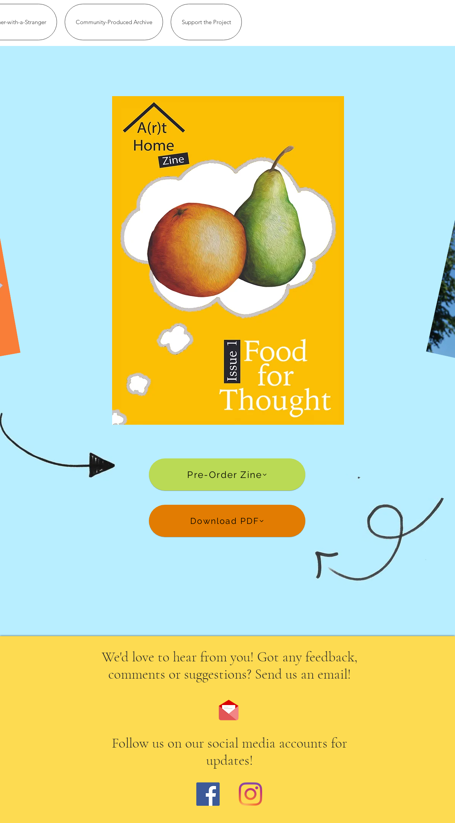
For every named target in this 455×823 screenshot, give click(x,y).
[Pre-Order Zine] (227, 474)
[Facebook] (208, 794)
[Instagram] (250, 794)
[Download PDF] (227, 521)
